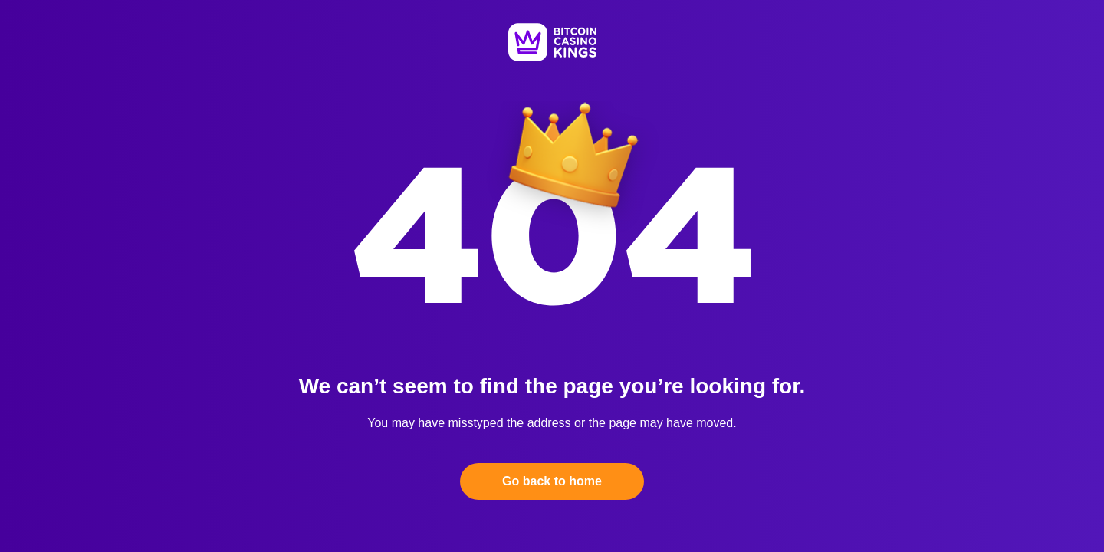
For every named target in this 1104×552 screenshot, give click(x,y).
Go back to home (552, 481)
